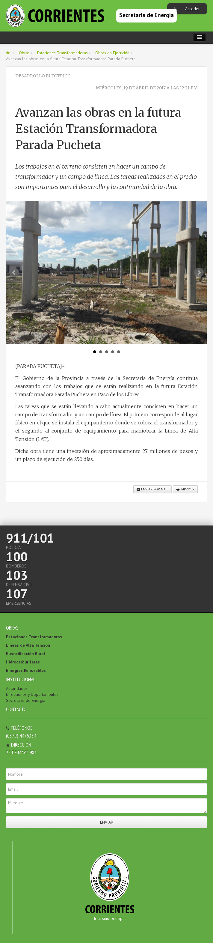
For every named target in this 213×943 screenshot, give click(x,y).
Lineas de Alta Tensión (28, 645)
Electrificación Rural (25, 653)
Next (199, 272)
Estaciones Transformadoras (62, 52)
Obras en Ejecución (112, 52)
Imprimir (185, 489)
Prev (14, 272)
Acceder (192, 8)
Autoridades (17, 688)
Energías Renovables (26, 670)
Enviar (106, 822)
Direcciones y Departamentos (32, 694)
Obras (24, 52)
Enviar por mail (152, 489)
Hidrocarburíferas (23, 662)
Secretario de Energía (25, 700)
